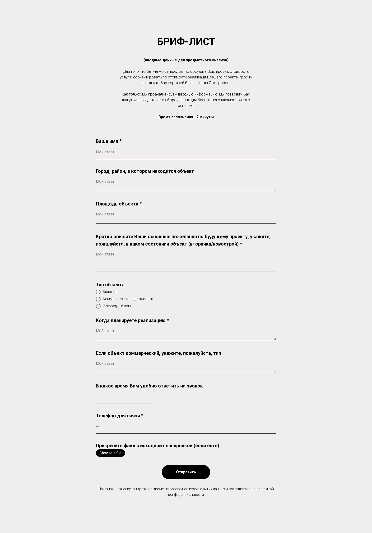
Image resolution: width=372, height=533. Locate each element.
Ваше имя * (108, 141)
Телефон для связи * (119, 416)
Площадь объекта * (119, 204)
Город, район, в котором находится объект (145, 171)
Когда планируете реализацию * (132, 320)
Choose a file (110, 453)
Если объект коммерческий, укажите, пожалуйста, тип (158, 353)
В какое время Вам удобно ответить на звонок (149, 386)
